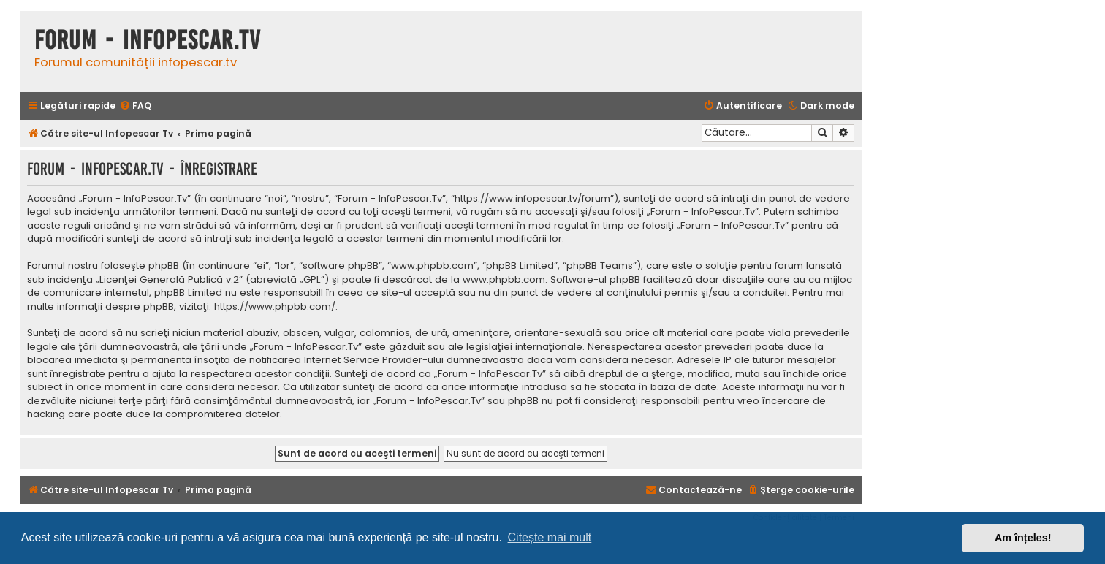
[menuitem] (135, 106)
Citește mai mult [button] (550, 537)
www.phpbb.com (504, 279)
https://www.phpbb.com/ (274, 306)
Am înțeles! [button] (1023, 538)
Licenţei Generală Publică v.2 (169, 279)
